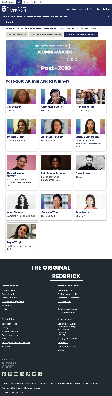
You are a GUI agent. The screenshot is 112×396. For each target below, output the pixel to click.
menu (105, 22)
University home (12, 28)
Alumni (9, 22)
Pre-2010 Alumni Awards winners (46, 34)
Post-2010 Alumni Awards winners (81, 34)
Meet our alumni (35, 28)
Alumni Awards (49, 28)
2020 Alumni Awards (65, 28)
